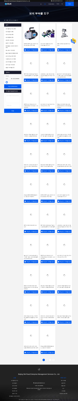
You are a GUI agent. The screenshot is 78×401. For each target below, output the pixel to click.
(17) (10, 67)
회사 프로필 (63, 380)
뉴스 (63, 388)
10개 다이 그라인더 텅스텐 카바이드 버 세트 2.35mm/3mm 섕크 (31, 166)
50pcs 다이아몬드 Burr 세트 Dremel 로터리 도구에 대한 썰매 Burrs (64, 106)
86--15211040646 (69, 0)
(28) (9, 31)
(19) (12, 53)
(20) (9, 34)
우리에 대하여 (50, 4)
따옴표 (69, 4)
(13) (10, 50)
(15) (9, 37)
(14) (10, 40)
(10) (12, 46)
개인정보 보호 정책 (63, 393)
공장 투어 (63, 383)
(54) (11, 28)
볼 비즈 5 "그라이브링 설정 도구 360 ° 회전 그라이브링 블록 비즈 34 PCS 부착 (64, 75)
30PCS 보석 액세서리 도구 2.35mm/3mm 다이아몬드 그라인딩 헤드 (31, 106)
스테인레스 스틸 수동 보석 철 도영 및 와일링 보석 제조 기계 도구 (47, 75)
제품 (44, 4)
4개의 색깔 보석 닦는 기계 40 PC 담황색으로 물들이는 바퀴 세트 (64, 136)
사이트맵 (63, 390)
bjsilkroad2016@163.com (57, 0)
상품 (7, 20)
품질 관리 (63, 385)
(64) (11, 59)
